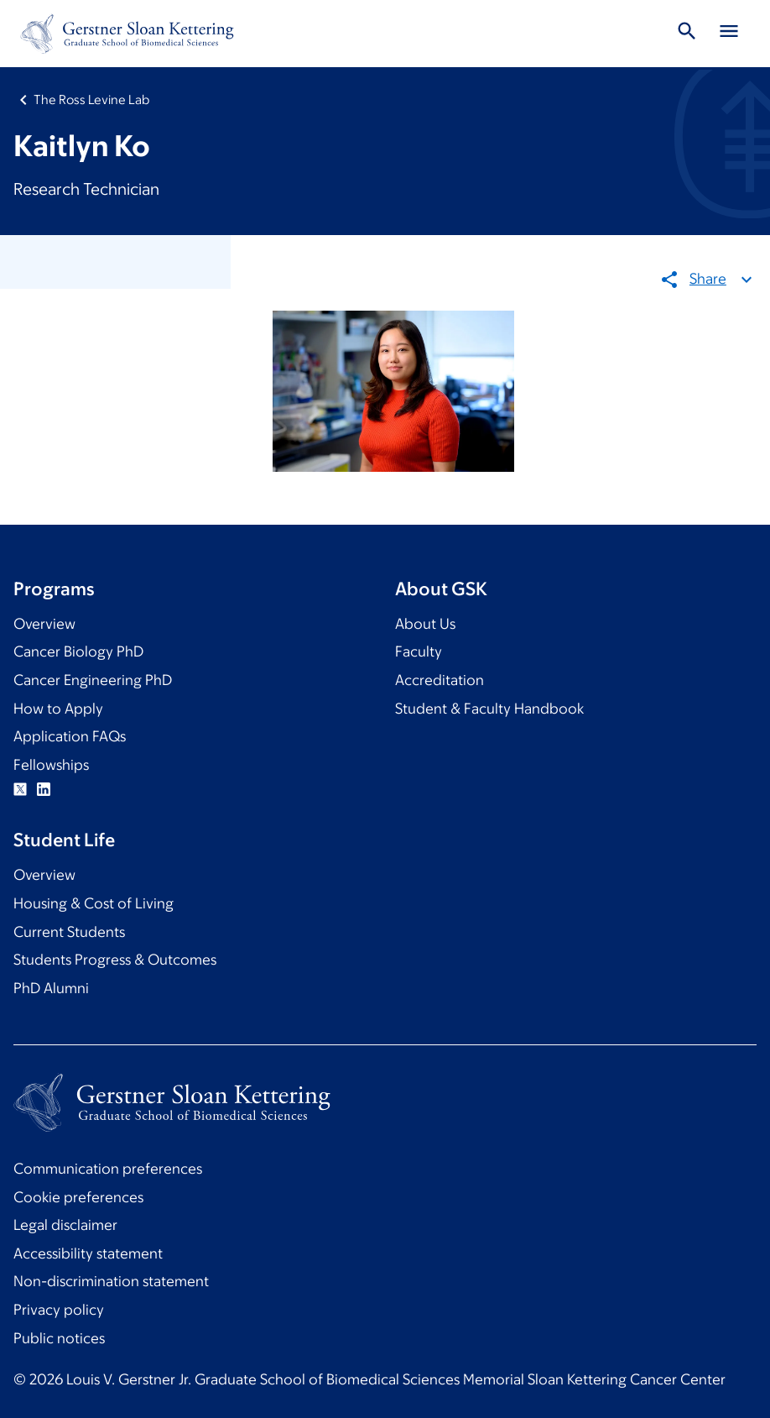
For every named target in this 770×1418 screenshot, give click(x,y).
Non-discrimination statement (111, 1281)
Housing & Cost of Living (93, 903)
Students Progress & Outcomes (114, 959)
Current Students (69, 932)
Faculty (418, 651)
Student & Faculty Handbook (489, 708)
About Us (425, 623)
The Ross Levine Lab (91, 99)
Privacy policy (58, 1309)
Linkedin (43, 789)
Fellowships (51, 764)
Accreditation (439, 680)
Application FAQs (69, 736)
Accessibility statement (88, 1253)
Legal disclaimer (65, 1225)
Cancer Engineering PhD (92, 680)
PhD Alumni (51, 988)
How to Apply (58, 708)
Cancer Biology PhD (78, 651)
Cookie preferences (78, 1197)
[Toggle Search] (687, 33)
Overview (44, 623)
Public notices (59, 1338)
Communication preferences (107, 1168)
